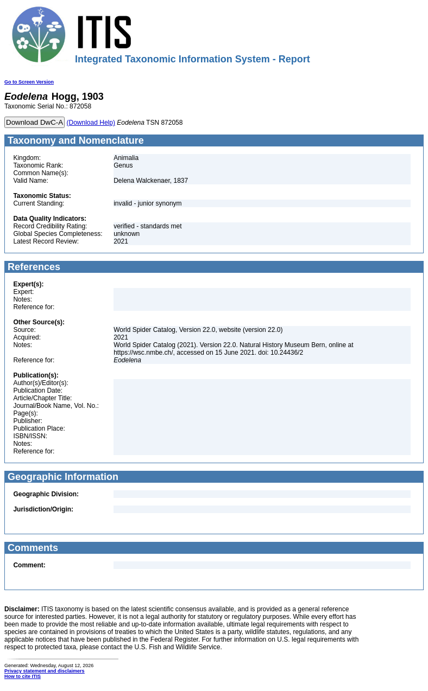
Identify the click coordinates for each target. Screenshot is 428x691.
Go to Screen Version (29, 82)
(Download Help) (91, 122)
